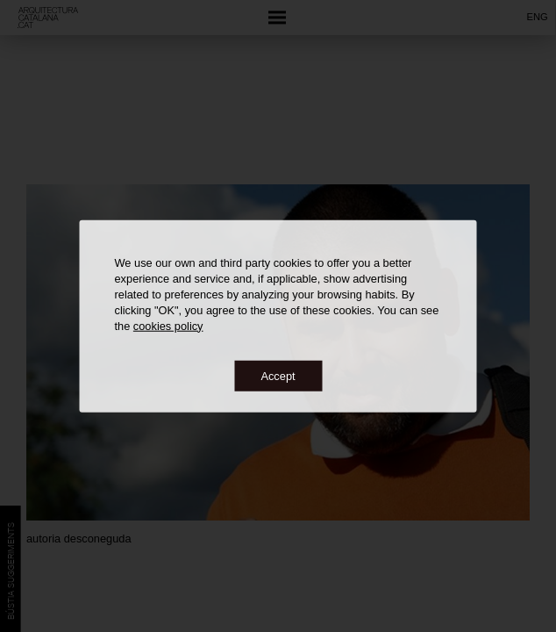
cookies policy (168, 325)
